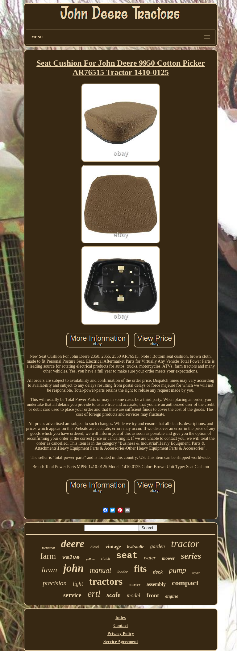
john (73, 568)
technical (48, 548)
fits (140, 568)
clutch (105, 558)
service (72, 595)
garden (157, 546)
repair (196, 573)
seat (127, 556)
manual (100, 570)
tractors (106, 581)
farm (48, 556)
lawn (49, 569)
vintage (113, 546)
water (150, 558)
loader (122, 572)
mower (168, 558)
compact (185, 583)
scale (113, 595)
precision (54, 583)
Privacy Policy (120, 633)
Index (120, 617)
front (153, 595)
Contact (120, 625)
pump (177, 570)
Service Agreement (120, 641)
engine (171, 596)
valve (71, 557)
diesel (94, 547)
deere (73, 543)
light (78, 584)
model (133, 595)
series (191, 556)
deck (158, 572)
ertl (94, 593)
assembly (156, 584)
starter (134, 584)
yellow (90, 559)
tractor (185, 543)
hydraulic (135, 547)
